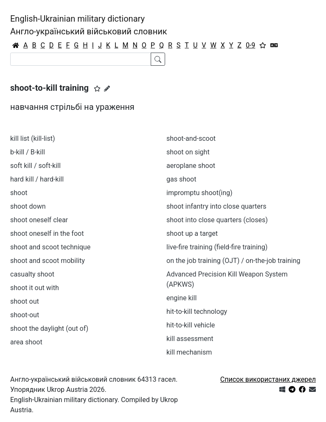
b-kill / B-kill (27, 152)
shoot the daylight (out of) (49, 328)
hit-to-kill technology (196, 311)
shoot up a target (192, 233)
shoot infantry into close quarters (216, 206)
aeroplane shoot (190, 166)
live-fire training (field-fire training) (216, 247)
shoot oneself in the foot (47, 233)
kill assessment (190, 339)
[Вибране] (262, 45)
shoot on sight (188, 152)
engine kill (181, 298)
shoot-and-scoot (191, 138)
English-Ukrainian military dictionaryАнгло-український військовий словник (88, 25)
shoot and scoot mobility (47, 261)
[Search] (80, 59)
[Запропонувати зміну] (107, 88)
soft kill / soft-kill (35, 166)
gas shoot (181, 179)
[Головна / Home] (15, 45)
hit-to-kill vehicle (190, 325)
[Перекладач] (274, 45)
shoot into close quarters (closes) (217, 220)
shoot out (24, 301)
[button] (97, 89)
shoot (19, 193)
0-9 (250, 45)
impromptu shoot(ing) (199, 193)
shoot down (28, 206)
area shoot (26, 342)
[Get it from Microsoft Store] (282, 390)
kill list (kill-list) (32, 138)
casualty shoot (32, 274)
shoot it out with (34, 288)
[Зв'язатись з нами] (312, 390)
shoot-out (24, 315)
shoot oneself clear (39, 220)
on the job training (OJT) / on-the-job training (233, 261)
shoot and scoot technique (50, 247)
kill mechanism (189, 352)
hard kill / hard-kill (37, 179)
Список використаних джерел (268, 379)
